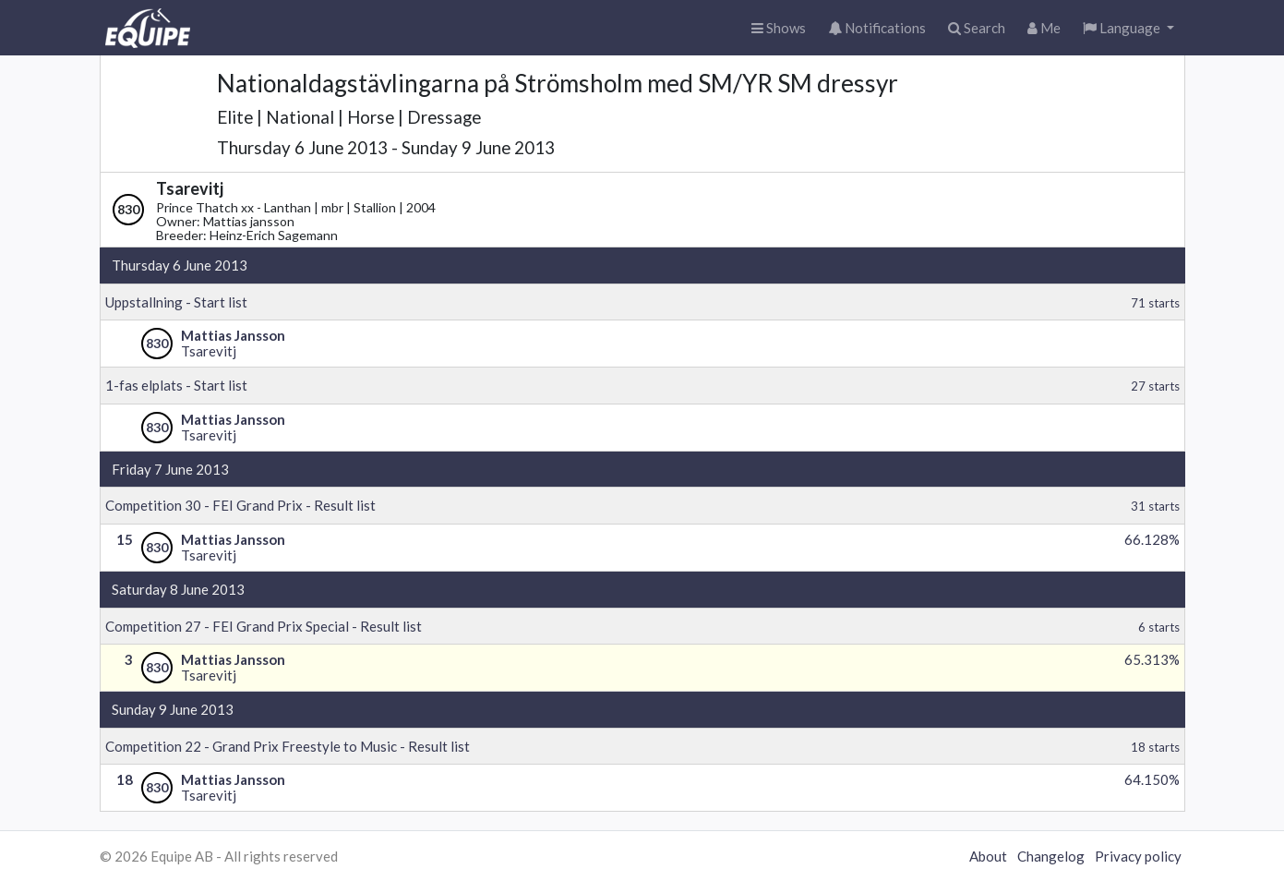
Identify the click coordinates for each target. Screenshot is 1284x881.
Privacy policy (1138, 856)
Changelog (1051, 856)
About (988, 856)
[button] (1128, 28)
